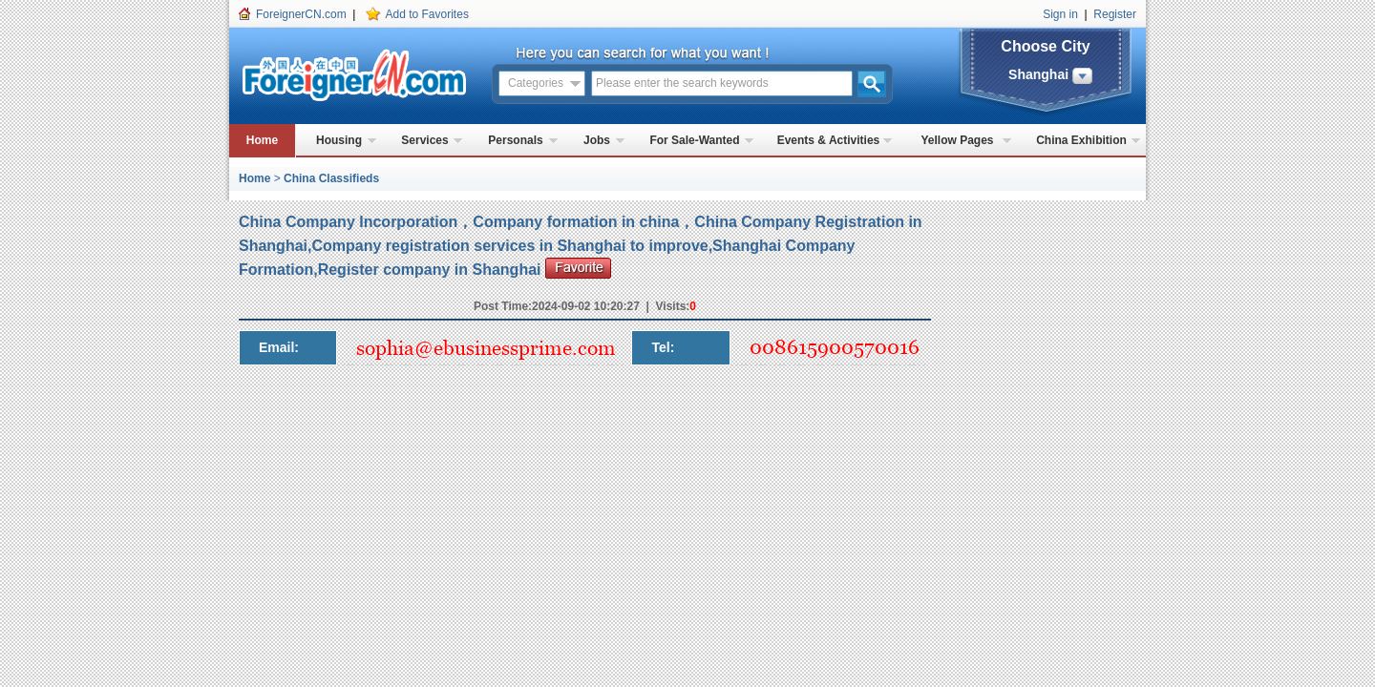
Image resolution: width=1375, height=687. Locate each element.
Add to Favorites (427, 14)
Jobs (596, 140)
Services (424, 140)
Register (1114, 14)
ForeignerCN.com (301, 14)
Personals (515, 140)
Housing (339, 140)
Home (262, 140)
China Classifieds (331, 178)
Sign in (1060, 14)
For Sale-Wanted (694, 140)
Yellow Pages (956, 140)
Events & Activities (828, 140)
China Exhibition (1081, 140)
